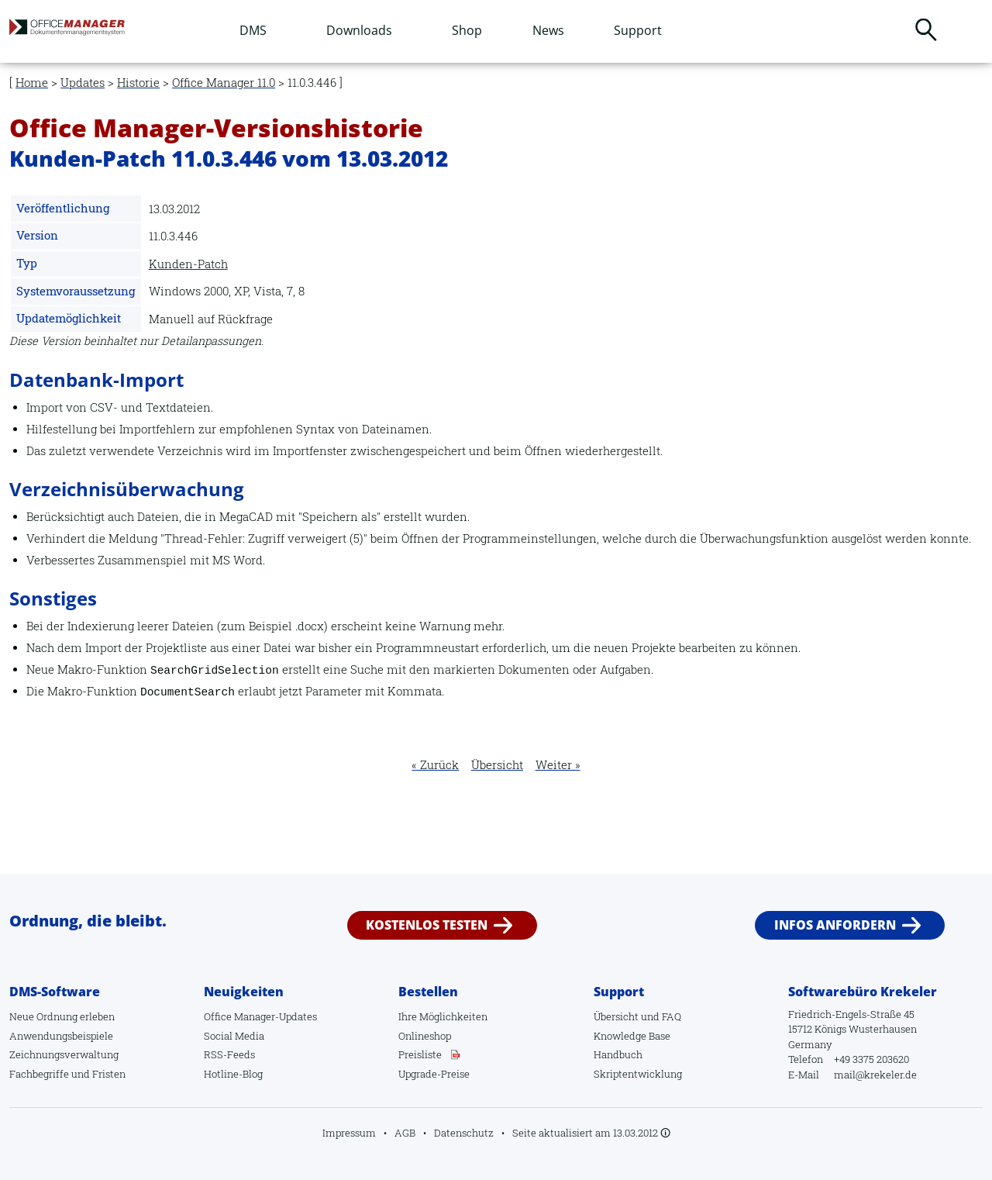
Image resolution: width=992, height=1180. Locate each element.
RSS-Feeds (229, 1054)
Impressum (349, 1133)
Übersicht (497, 764)
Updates (82, 82)
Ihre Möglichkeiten (442, 1016)
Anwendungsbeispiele (61, 1036)
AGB (404, 1133)
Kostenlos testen (426, 924)
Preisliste (420, 1054)
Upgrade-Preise (434, 1074)
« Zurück (435, 764)
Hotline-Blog (233, 1074)
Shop (467, 30)
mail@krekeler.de (875, 1075)
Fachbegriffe (39, 1074)
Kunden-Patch (188, 264)
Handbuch (618, 1054)
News (548, 30)
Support (638, 30)
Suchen (926, 29)
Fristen (109, 1074)
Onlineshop (424, 1036)
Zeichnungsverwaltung (64, 1054)
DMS (253, 30)
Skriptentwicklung (638, 1074)
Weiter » (558, 764)
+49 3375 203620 (871, 1059)
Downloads (359, 30)
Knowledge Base (632, 1036)
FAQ (671, 1016)
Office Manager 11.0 (223, 82)
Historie (138, 82)
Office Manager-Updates (260, 1016)
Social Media (234, 1036)
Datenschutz (464, 1133)
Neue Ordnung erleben (62, 1016)
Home (32, 82)
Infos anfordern (835, 924)
